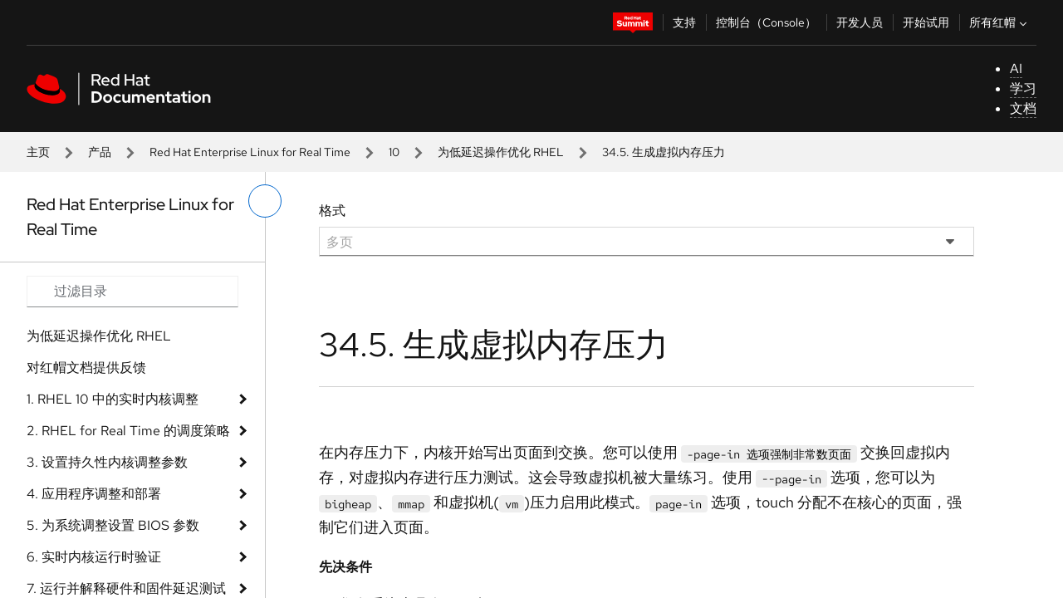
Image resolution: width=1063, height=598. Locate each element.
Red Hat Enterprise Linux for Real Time (249, 152)
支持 (684, 22)
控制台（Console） (766, 22)
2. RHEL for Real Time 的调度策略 (128, 430)
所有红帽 (1000, 22)
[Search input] (132, 291)
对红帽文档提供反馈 (86, 367)
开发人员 (859, 22)
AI (1016, 68)
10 (394, 152)
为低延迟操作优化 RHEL (501, 152)
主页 (38, 152)
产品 (99, 152)
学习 (1023, 88)
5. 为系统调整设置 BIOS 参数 (113, 525)
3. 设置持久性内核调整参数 (107, 462)
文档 (1023, 108)
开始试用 (926, 22)
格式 (332, 210)
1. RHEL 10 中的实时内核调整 (112, 399)
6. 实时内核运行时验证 (94, 557)
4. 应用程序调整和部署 (94, 493)
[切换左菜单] (265, 201)
